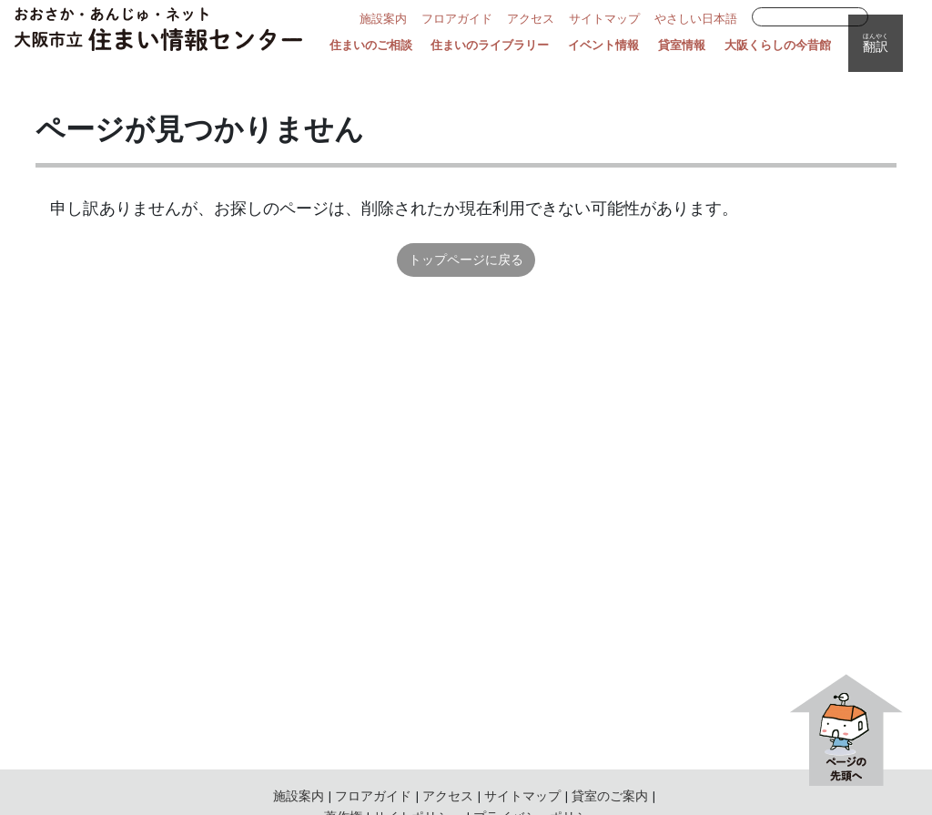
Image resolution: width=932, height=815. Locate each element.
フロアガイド (456, 19)
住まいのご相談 (370, 45)
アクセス (530, 19)
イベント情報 (603, 45)
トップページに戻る (466, 259)
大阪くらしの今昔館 (777, 45)
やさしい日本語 (695, 19)
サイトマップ (604, 19)
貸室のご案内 (610, 796)
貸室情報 (681, 45)
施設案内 (383, 19)
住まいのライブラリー (490, 45)
